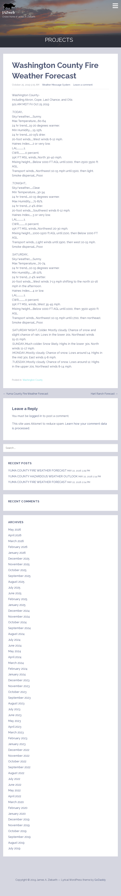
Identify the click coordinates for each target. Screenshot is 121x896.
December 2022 (18, 749)
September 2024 (19, 628)
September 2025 (19, 576)
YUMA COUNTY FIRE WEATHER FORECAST (37, 470)
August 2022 (16, 773)
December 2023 (18, 680)
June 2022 (14, 784)
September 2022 (19, 767)
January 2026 (17, 552)
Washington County (33, 380)
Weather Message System (56, 84)
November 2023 (19, 686)
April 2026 (14, 535)
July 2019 (14, 848)
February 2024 (17, 668)
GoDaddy (100, 879)
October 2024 (17, 622)
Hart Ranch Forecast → (104, 393)
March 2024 (16, 663)
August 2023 (16, 703)
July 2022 (14, 778)
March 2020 (16, 802)
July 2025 (14, 587)
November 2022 (18, 755)
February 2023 (17, 738)
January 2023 (17, 744)
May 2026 (14, 529)
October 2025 (17, 570)
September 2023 (19, 697)
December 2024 (19, 610)
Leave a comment (82, 84)
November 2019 (19, 825)
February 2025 (17, 599)
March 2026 (16, 541)
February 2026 (17, 547)
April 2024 (14, 657)
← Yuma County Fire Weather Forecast (25, 393)
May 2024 (14, 651)
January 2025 (17, 605)
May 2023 (14, 721)
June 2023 (14, 715)
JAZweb (8, 12)
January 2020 (17, 813)
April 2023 (14, 726)
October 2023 (17, 692)
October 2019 (17, 831)
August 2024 (16, 634)
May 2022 (14, 790)
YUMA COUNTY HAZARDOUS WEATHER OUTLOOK (43, 476)
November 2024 (19, 616)
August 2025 (16, 581)
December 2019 (18, 819)
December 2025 (18, 558)
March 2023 (16, 732)
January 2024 (17, 674)
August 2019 (16, 842)
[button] (116, 6)
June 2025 (14, 593)
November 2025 (19, 564)
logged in (35, 416)
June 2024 (15, 645)
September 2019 (19, 836)
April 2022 (14, 796)
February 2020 (17, 807)
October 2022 (17, 761)
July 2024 (14, 639)
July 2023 (14, 709)
